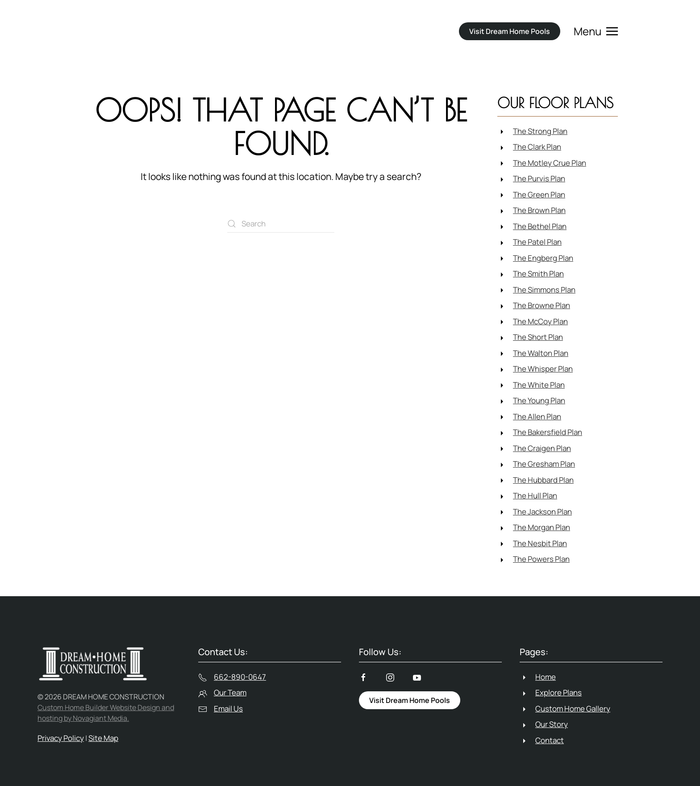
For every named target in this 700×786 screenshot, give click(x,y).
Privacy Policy (61, 738)
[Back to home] (143, 31)
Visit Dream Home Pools (509, 31)
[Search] (280, 224)
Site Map (103, 738)
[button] (596, 31)
